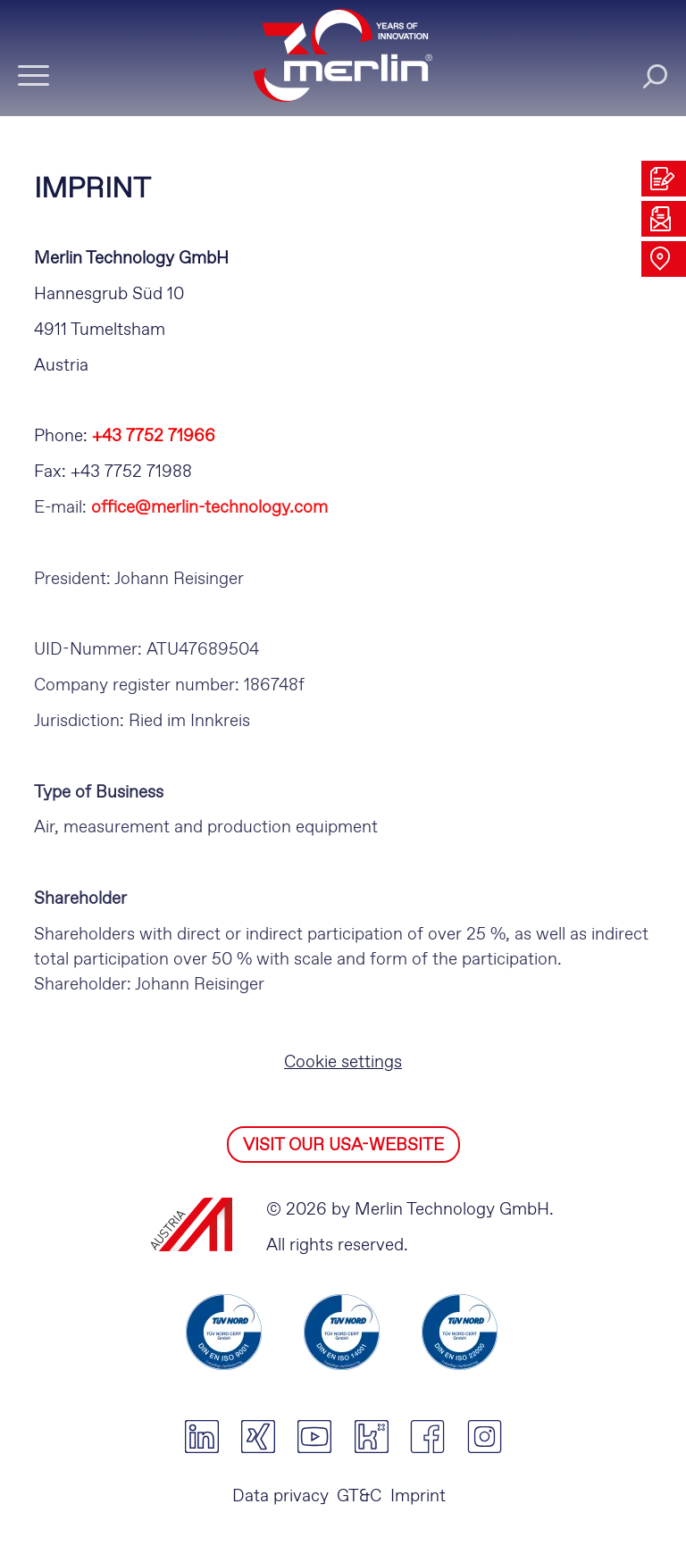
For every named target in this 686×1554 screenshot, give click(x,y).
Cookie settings (343, 1062)
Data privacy (280, 1496)
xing (258, 1437)
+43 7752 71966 (153, 436)
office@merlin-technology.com (209, 508)
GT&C (359, 1496)
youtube (315, 1437)
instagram (484, 1437)
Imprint (418, 1496)
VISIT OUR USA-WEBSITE (343, 1145)
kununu (371, 1437)
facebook (427, 1437)
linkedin (201, 1437)
